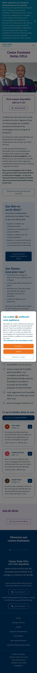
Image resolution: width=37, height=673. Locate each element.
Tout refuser (18, 346)
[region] (18, 336)
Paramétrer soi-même (18, 357)
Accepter (18, 351)
